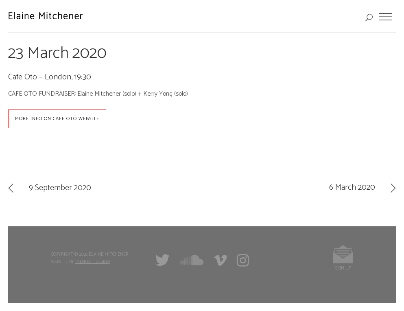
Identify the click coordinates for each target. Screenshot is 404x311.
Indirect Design (92, 261)
